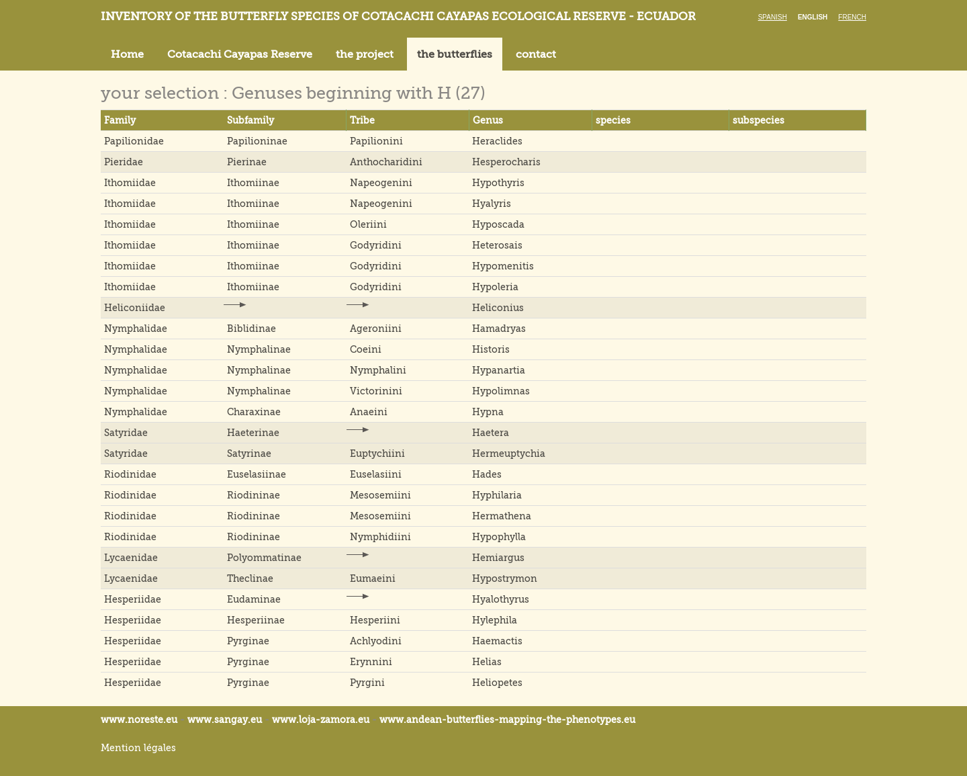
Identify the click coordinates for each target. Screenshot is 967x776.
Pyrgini (367, 682)
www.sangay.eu (224, 719)
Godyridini (376, 245)
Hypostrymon (504, 578)
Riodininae (253, 495)
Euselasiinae (256, 474)
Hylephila (494, 620)
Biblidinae (251, 328)
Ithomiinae (253, 182)
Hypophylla (499, 536)
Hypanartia (498, 370)
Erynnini (371, 661)
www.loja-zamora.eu (320, 719)
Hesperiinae (256, 620)
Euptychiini (377, 453)
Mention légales (138, 747)
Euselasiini (376, 474)
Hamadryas (499, 328)
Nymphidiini (380, 536)
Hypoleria (495, 287)
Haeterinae (253, 432)
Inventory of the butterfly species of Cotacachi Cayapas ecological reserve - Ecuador (398, 16)
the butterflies (454, 54)
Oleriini (368, 224)
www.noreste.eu (139, 719)
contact (536, 54)
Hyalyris (491, 203)
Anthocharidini (386, 162)
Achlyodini (376, 641)
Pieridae (123, 162)
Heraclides (497, 141)
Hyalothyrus (500, 599)
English (812, 17)
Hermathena (501, 516)
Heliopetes (497, 682)
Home (127, 54)
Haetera (490, 432)
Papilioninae (257, 141)
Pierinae (247, 162)
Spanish (772, 17)
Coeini (365, 349)
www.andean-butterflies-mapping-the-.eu (507, 719)
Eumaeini (373, 578)
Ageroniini (376, 328)
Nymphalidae (135, 328)
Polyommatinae (264, 557)
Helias (487, 661)
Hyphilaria (497, 495)
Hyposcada (498, 224)
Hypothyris (498, 182)
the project (365, 54)
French (852, 17)
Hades (487, 474)
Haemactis (497, 641)
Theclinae (250, 578)
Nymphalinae (259, 349)
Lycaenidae (131, 557)
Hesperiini (375, 620)
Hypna (488, 411)
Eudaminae (254, 599)
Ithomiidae (130, 182)
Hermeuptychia (508, 453)
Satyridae (126, 432)
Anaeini (368, 411)
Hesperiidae (132, 599)
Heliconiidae (134, 307)
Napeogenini (381, 182)
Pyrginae (248, 641)
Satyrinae (249, 453)
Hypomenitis (503, 266)
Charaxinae (254, 411)
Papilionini (376, 141)
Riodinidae (130, 474)
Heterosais (497, 245)
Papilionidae (134, 141)
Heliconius (498, 307)
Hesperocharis (506, 162)
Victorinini (376, 391)
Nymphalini (378, 370)
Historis (491, 349)
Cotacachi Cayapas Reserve (239, 54)
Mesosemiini (380, 495)
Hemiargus (498, 557)
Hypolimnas (501, 391)
